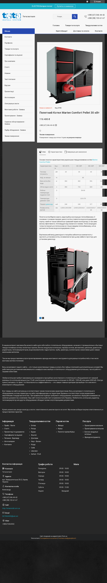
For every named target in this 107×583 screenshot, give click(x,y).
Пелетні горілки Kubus (66, 432)
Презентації (9, 91)
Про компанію (10, 61)
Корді (33, 444)
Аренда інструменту (92, 437)
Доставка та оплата (81, 31)
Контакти (98, 31)
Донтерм (34, 438)
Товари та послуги (72, 25)
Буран (33, 432)
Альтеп (34, 435)
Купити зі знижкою (65, 6)
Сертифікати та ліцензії (13, 55)
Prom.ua (64, 536)
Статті (7, 67)
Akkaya (60, 425)
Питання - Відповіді (11, 438)
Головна (56, 25)
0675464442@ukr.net (10, 516)
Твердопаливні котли (93, 25)
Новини (7, 73)
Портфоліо (8, 43)
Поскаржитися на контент (48, 538)
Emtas (33, 425)
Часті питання (10, 79)
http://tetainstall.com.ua (11, 508)
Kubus (60, 429)
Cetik (33, 448)
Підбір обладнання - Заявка (15, 130)
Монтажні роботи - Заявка (15, 109)
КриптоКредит (61, 31)
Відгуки (7, 85)
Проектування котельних (94, 429)
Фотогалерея (10, 97)
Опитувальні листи (12, 104)
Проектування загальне (94, 425)
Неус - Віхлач (36, 441)
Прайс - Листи (9, 425)
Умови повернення (12, 136)
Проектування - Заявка (13, 116)
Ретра (33, 429)
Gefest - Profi (36, 454)
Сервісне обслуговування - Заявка (15, 123)
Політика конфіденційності (67, 538)
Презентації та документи (14, 432)
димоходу (49, 204)
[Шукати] (75, 16)
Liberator (34, 451)
